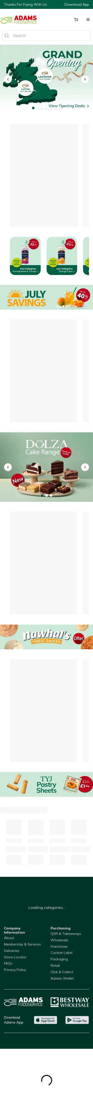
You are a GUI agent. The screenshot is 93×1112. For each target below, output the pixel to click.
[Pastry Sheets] (46, 784)
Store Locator (15, 957)
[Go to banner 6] (55, 108)
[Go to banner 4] (46, 108)
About (9, 938)
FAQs (8, 963)
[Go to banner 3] (42, 108)
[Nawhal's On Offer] (46, 637)
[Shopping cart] (76, 19)
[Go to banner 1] (33, 108)
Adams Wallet (62, 978)
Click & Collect (62, 972)
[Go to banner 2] (37, 108)
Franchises (59, 946)
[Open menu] (88, 19)
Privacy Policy (15, 969)
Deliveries (11, 950)
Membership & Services (22, 944)
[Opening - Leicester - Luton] (46, 79)
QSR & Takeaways (66, 933)
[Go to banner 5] (51, 108)
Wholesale (59, 940)
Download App (76, 4)
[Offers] (46, 297)
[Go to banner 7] (60, 108)
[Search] (6, 35)
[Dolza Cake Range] (46, 467)
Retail (55, 965)
